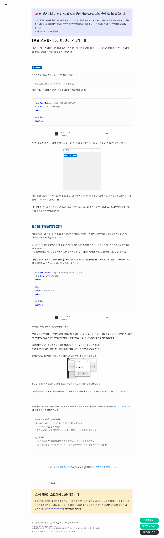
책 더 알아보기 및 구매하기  (47, 31)
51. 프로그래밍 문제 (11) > (104, 467)
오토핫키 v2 (149, 520)
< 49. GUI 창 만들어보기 (59, 467)
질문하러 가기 (149, 532)
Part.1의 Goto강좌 (122, 406)
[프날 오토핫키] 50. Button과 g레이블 (59, 40)
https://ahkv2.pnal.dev (50, 508)
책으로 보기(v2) (149, 526)
